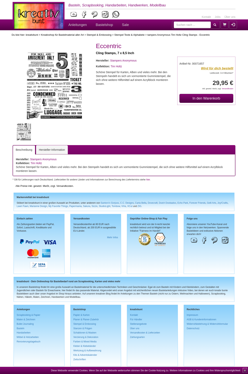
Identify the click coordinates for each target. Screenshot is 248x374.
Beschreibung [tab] (24, 149)
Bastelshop (104, 25)
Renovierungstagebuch (28, 341)
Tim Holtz (116, 66)
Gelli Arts (211, 203)
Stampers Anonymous (123, 60)
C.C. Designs (127, 203)
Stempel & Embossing (99, 34)
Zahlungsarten (137, 337)
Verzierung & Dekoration (85, 337)
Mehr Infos (112, 237)
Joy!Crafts (222, 203)
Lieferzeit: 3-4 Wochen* (221, 73)
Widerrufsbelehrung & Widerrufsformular (207, 324)
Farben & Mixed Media (85, 341)
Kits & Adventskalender (85, 355)
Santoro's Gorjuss (110, 203)
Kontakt (206, 16)
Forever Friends (197, 203)
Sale (125, 25)
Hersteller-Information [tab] (52, 149)
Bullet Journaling (25, 324)
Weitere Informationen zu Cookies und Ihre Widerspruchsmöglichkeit (205, 370)
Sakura (86, 206)
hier (148, 179)
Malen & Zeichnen (26, 319)
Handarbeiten (23, 332)
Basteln (20, 328)
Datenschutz (193, 328)
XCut (129, 206)
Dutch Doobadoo (167, 203)
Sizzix (94, 206)
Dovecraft (153, 203)
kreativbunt (32, 34)
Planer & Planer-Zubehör (86, 319)
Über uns (229, 16)
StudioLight (104, 206)
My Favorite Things (58, 206)
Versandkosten (227, 89)
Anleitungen (77, 25)
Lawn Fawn (22, 206)
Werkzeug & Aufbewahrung (87, 350)
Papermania (75, 206)
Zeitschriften (79, 359)
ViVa (123, 206)
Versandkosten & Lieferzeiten (145, 332)
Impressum (192, 315)
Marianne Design (38, 206)
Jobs (218, 16)
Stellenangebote (138, 324)
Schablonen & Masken (84, 332)
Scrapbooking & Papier (28, 315)
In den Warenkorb (206, 98)
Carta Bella (140, 203)
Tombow (116, 206)
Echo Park (182, 203)
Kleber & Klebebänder (84, 346)
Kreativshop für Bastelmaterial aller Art (62, 34)
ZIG (139, 206)
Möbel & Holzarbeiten (28, 337)
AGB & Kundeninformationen (201, 319)
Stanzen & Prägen (82, 328)
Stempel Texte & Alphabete (129, 34)
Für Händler (136, 319)
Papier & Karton (81, 315)
